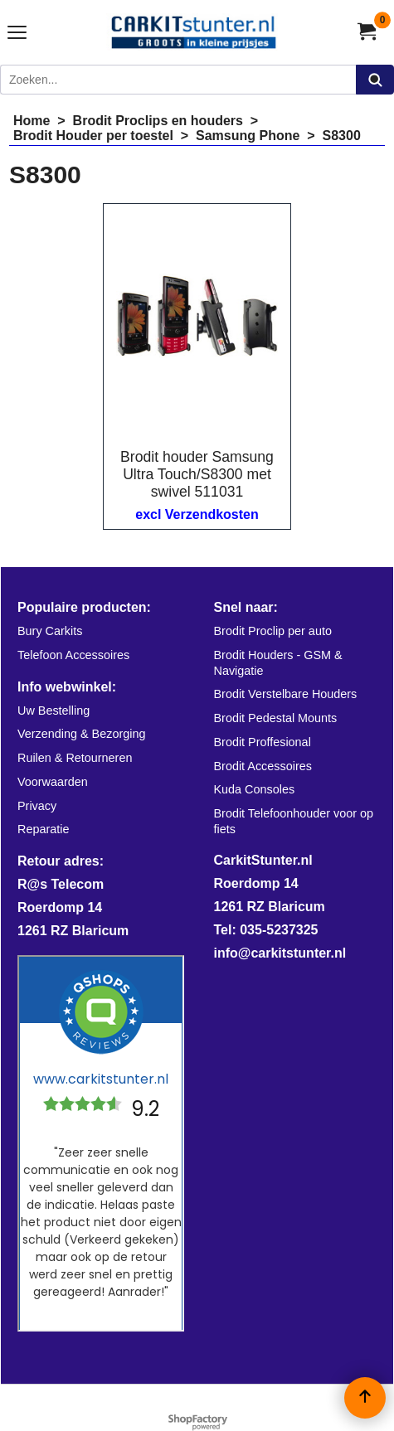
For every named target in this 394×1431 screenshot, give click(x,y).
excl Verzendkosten (197, 514)
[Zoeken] (178, 80)
